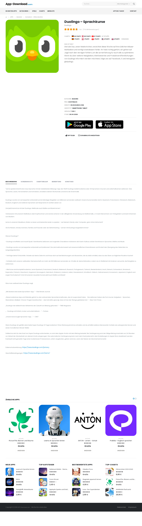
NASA (18, 496)
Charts (42, 13)
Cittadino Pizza (88, 486)
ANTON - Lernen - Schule (88, 457)
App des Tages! (118, 13)
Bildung (19, 19)
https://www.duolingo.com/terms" (38, 370)
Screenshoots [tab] (27, 183)
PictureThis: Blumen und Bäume (21, 457)
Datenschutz (121, 524)
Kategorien (24, 13)
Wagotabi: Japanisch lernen (92, 496)
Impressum (132, 524)
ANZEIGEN (21, 467)
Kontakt (133, 13)
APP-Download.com (24, 524)
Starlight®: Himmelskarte (25, 506)
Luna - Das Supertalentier (92, 506)
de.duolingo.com (78, 108)
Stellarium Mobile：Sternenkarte (61, 486)
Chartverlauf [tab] (43, 183)
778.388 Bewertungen (91, 31)
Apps (11, 19)
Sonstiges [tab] (71, 183)
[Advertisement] (100, 83)
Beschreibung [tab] (11, 183)
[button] (134, 415)
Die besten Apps (11, 13)
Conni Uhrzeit (54, 496)
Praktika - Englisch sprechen (121, 457)
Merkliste (50, 13)
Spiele (34, 13)
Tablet (85, 111)
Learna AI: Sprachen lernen (54, 457)
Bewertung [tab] (58, 183)
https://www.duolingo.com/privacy (37, 364)
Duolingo (67, 27)
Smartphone (77, 111)
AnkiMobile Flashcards (124, 506)
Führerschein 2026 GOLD (125, 486)
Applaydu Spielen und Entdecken (60, 506)
